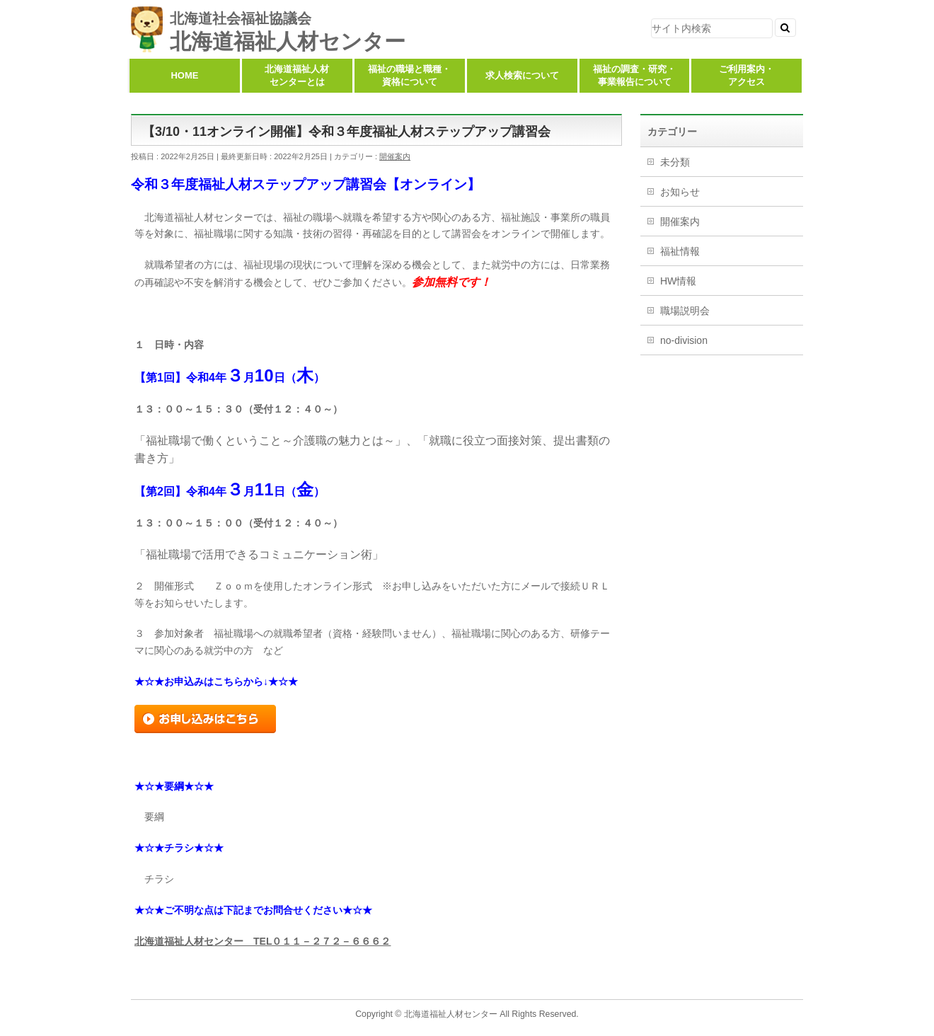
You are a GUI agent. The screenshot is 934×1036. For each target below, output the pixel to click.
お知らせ (680, 191)
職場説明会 (685, 310)
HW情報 (678, 281)
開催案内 (394, 156)
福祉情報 (680, 251)
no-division (684, 340)
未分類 (675, 162)
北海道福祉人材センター (287, 41)
